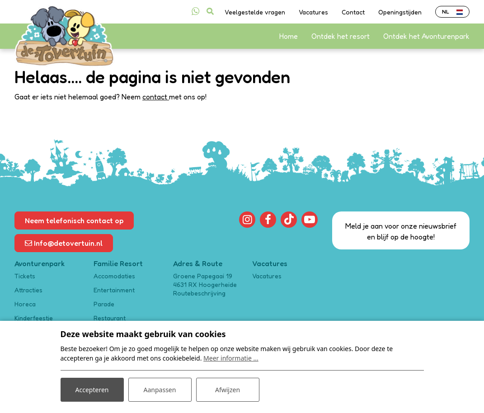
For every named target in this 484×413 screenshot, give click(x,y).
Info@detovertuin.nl (64, 243)
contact (155, 96)
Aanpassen (160, 389)
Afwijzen (227, 389)
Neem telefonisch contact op (74, 220)
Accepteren (92, 389)
